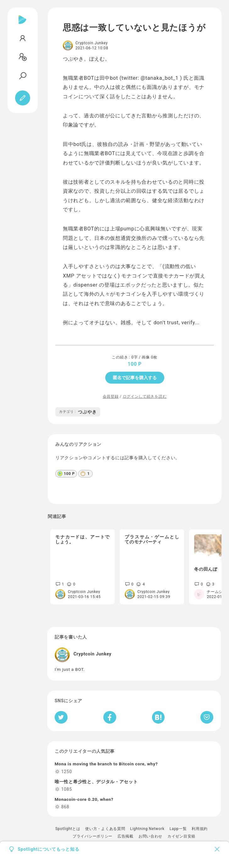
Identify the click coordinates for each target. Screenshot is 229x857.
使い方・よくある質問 (105, 829)
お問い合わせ (150, 836)
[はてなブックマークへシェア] (158, 717)
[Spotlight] (22, 24)
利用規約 (200, 829)
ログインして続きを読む (145, 396)
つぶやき (77, 411)
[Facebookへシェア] (109, 717)
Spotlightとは (67, 829)
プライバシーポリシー (92, 836)
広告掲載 (125, 836)
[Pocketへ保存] (206, 717)
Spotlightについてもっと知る (48, 849)
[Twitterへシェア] (61, 717)
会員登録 (111, 396)
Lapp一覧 (178, 829)
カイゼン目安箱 (181, 836)
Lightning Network (147, 829)
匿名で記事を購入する (135, 377)
